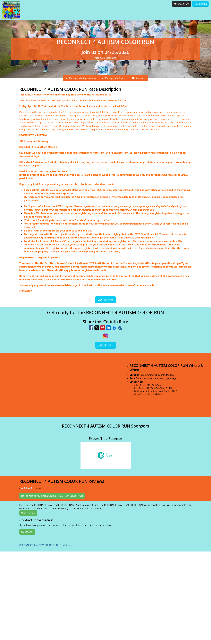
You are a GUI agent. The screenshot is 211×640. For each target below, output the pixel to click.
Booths (200, 4)
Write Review (28, 513)
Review (137, 78)
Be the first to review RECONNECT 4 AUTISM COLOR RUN (52, 495)
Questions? (27, 531)
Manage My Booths (114, 78)
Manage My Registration (81, 78)
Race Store (181, 4)
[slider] (27, 488)
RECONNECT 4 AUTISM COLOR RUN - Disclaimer (45, 545)
